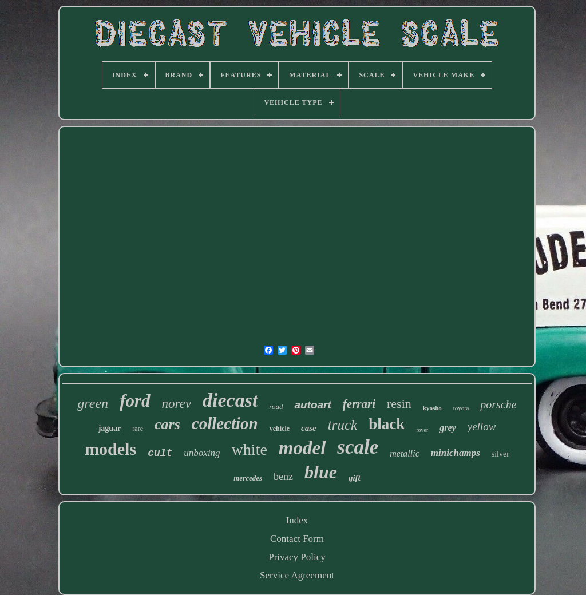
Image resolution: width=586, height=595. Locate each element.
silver (500, 454)
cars (167, 424)
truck (342, 425)
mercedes (247, 478)
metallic (404, 453)
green (92, 403)
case (308, 428)
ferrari (359, 404)
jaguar (109, 428)
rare (137, 429)
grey (448, 428)
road (276, 406)
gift (355, 477)
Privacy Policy (297, 557)
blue (320, 472)
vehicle (280, 429)
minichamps (455, 452)
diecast (230, 400)
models (110, 448)
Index (297, 520)
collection (225, 423)
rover (422, 430)
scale (357, 447)
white (249, 449)
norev (177, 403)
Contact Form (297, 538)
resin (399, 403)
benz (283, 476)
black (387, 424)
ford (135, 401)
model (302, 448)
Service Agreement (297, 575)
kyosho (432, 407)
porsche (498, 404)
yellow (482, 427)
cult (160, 453)
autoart (312, 405)
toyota (461, 407)
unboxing (202, 452)
